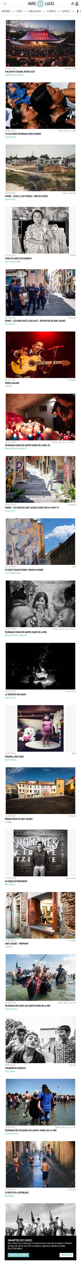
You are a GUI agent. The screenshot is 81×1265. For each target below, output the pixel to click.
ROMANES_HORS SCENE (14, 756)
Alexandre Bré (10, 137)
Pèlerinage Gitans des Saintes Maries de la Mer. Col (27, 445)
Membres (6, 11)
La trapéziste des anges (15, 694)
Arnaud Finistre (11, 1009)
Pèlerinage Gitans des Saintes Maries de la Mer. (26, 632)
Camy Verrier (10, 1071)
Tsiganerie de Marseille (15, 1068)
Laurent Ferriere (11, 1133)
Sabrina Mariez (11, 759)
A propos (51, 11)
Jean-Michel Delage (12, 573)
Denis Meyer (10, 1195)
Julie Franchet (10, 697)
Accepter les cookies (18, 1255)
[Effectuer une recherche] (72, 4)
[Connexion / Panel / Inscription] (77, 4)
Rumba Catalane (12, 383)
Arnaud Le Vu (10, 199)
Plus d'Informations (15, 1248)
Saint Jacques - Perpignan (16, 943)
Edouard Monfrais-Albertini (16, 448)
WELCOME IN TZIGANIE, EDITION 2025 (20, 71)
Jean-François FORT (13, 261)
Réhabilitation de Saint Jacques (18, 819)
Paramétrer (66, 1255)
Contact (66, 11)
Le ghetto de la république (17, 1192)
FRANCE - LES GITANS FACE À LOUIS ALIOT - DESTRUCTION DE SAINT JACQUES (35, 321)
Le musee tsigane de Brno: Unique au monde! (24, 570)
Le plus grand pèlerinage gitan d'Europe (23, 134)
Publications (34, 11)
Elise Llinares (10, 884)
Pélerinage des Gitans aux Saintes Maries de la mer (27, 1006)
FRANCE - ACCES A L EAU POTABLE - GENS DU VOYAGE (26, 196)
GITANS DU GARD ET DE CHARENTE (18, 258)
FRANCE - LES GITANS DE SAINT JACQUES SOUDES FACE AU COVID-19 (32, 507)
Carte (19, 11)
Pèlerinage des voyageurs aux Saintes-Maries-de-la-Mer (30, 1130)
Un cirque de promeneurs (16, 881)
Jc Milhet (8, 386)
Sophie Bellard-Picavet (14, 74)
